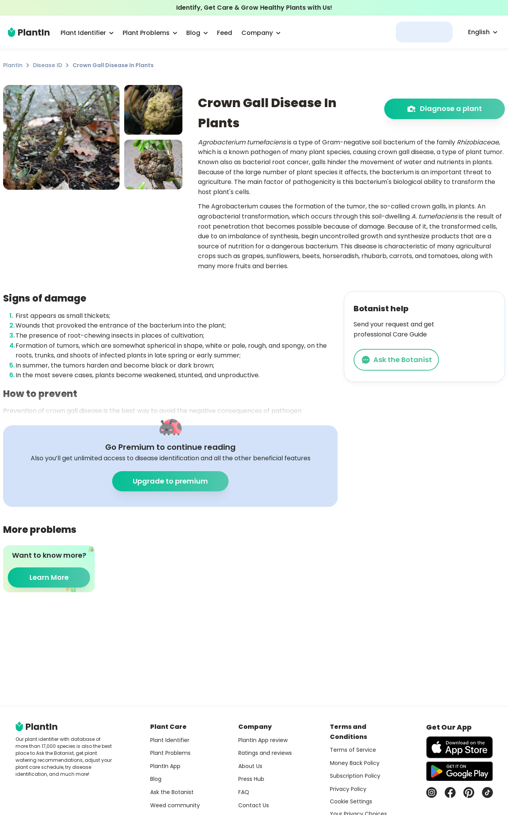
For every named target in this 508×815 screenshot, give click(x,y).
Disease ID (47, 65)
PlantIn (13, 65)
